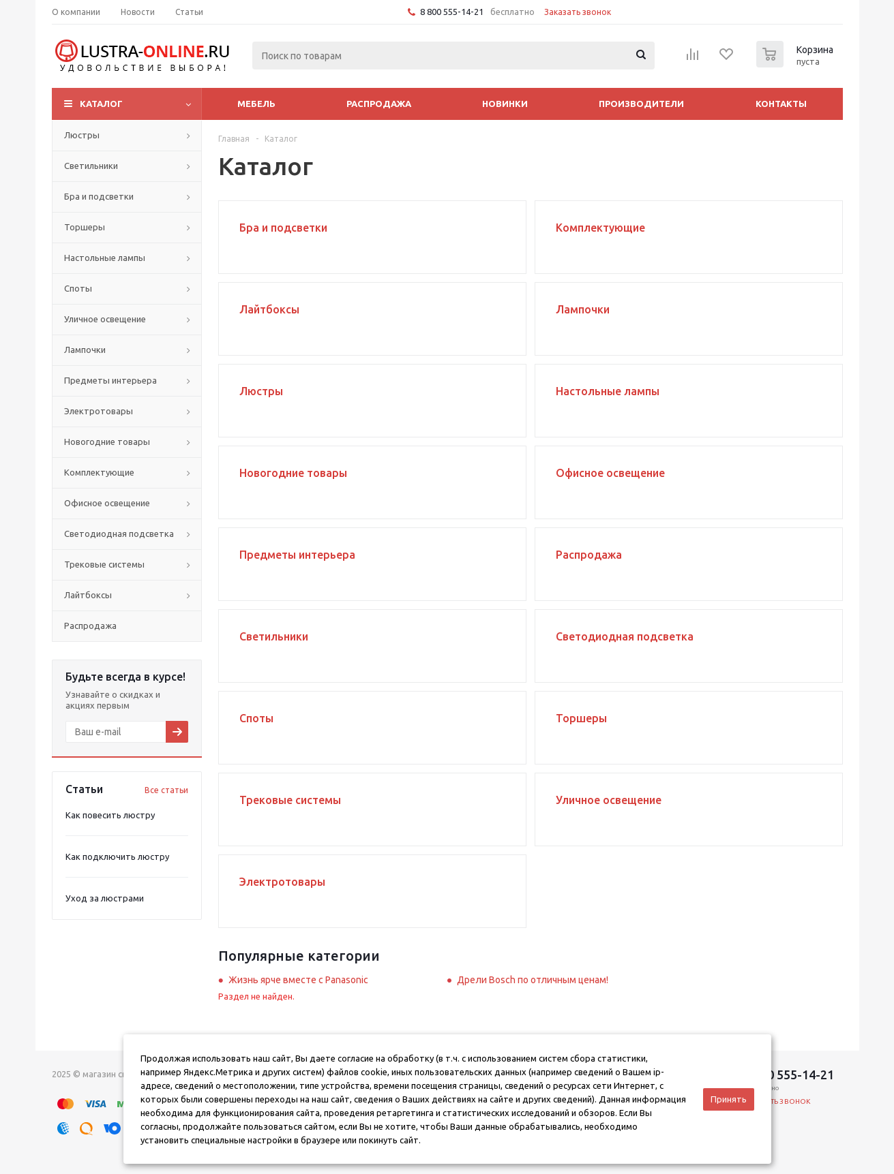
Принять (729, 1099)
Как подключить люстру (117, 856)
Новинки (505, 103)
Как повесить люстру (110, 815)
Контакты (781, 103)
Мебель (256, 103)
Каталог (101, 103)
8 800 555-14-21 (451, 11)
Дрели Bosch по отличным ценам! (532, 979)
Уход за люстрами (104, 898)
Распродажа (378, 103)
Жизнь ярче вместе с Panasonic (298, 979)
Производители (641, 103)
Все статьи (166, 790)
